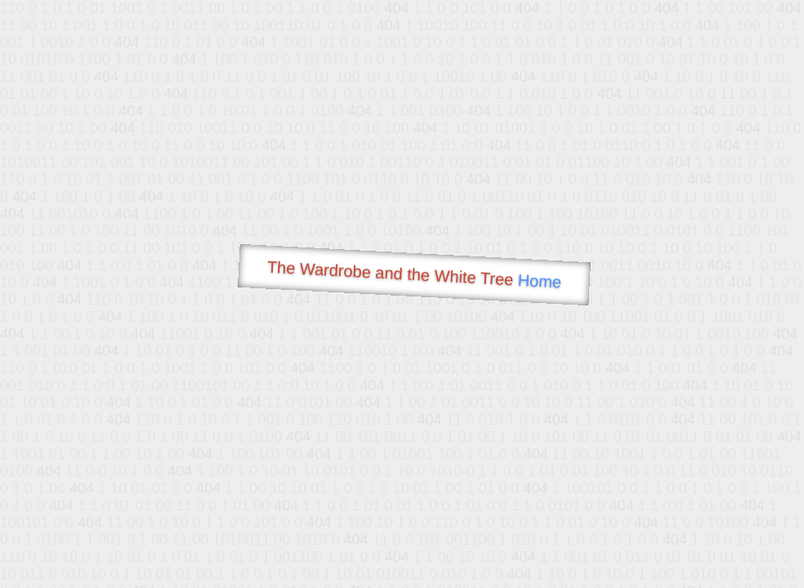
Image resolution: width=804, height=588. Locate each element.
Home (539, 281)
